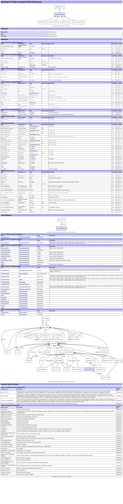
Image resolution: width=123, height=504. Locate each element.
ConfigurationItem (16, 81)
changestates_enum (34, 130)
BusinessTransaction (6, 256)
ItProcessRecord (5, 301)
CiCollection (4, 258)
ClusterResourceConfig (6, 260)
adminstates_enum (34, 126)
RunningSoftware (5, 242)
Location (3, 305)
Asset (2, 295)
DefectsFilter (4, 291)
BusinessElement (5, 254)
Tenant (2, 307)
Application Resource (17, 54)
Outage (21, 279)
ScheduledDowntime (24, 284)
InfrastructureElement (17, 68)
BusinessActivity (5, 248)
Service (3, 262)
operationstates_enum (35, 140)
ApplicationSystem (5, 293)
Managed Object (16, 109)
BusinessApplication (5, 250)
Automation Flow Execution (25, 270)
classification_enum (34, 93)
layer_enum (32, 64)
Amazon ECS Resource (17, 42)
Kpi (20, 276)
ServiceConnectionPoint (24, 286)
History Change (23, 312)
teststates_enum (34, 150)
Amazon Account (5, 237)
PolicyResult (22, 282)
